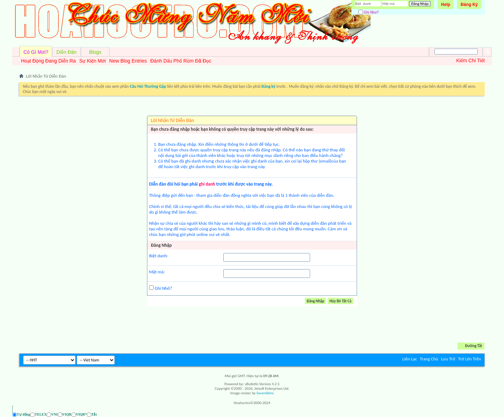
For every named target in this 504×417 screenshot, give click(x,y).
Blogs (95, 52)
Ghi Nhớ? (368, 12)
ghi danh (207, 184)
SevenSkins (265, 393)
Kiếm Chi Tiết (470, 60)
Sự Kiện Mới (92, 61)
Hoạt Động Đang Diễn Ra (48, 61)
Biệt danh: (158, 255)
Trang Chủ (429, 358)
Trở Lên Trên (469, 358)
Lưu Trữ (448, 358)
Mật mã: (157, 271)
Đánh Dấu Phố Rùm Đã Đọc (180, 61)
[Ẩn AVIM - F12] (479, 414)
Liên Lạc (409, 358)
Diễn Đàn (66, 52)
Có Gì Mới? (35, 52)
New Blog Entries (128, 61)
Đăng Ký (469, 4)
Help (445, 4)
